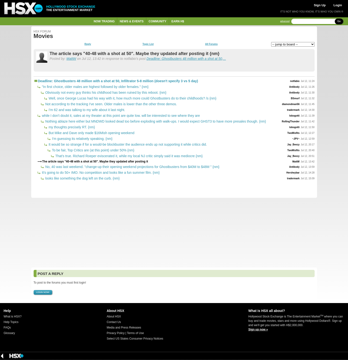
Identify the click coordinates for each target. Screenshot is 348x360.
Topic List (147, 44)
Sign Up (320, 5)
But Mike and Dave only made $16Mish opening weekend (91, 133)
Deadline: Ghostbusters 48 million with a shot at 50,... (186, 59)
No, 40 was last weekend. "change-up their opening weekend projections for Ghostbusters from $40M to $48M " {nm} (132, 167)
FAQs (7, 327)
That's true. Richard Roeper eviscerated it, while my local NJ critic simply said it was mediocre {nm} (129, 156)
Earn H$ (177, 21)
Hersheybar (292, 172)
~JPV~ (296, 138)
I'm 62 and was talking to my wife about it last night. (86, 110)
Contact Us (114, 322)
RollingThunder (290, 121)
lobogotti (294, 115)
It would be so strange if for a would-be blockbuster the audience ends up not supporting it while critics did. (127, 144)
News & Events (131, 21)
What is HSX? (13, 316)
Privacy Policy (116, 333)
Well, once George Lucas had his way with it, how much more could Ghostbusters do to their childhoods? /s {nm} (132, 98)
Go (339, 21)
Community (157, 21)
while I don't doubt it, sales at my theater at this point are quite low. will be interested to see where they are (120, 116)
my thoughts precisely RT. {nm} (71, 127)
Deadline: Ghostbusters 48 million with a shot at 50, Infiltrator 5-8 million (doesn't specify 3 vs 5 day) (118, 81)
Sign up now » (258, 329)
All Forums (211, 44)
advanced (285, 21)
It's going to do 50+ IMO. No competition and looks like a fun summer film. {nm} (100, 172)
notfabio (294, 81)
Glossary (9, 333)
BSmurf (295, 98)
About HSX (114, 316)
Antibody (294, 87)
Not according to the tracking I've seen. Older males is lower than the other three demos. (110, 104)
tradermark (293, 110)
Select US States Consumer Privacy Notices (135, 338)
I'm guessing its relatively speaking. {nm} (82, 139)
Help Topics (11, 322)
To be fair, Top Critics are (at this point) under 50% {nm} (92, 150)
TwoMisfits (293, 133)
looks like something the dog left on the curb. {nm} (82, 178)
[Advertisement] (174, 232)
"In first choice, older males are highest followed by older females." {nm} (95, 87)
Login (338, 5)
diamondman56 (290, 104)
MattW (71, 59)
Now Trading (104, 21)
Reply (88, 44)
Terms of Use (135, 333)
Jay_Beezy (293, 144)
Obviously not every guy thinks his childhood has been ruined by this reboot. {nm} (105, 92)
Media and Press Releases (124, 327)
